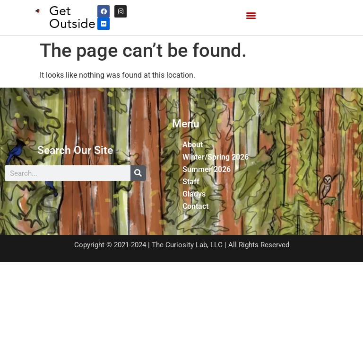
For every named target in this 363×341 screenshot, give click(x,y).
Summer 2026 (206, 169)
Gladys (194, 193)
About (192, 144)
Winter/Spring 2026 (215, 157)
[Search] (138, 173)
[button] (251, 15)
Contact (195, 206)
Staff (190, 181)
